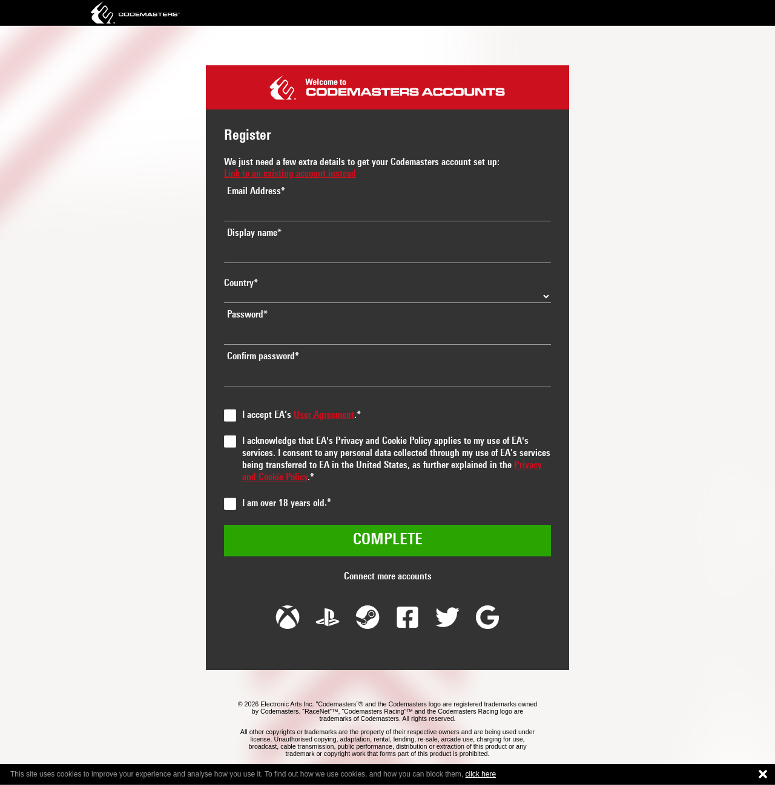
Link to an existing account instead (290, 174)
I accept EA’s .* (301, 415)
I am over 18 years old (283, 504)
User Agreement (324, 415)
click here (481, 774)
